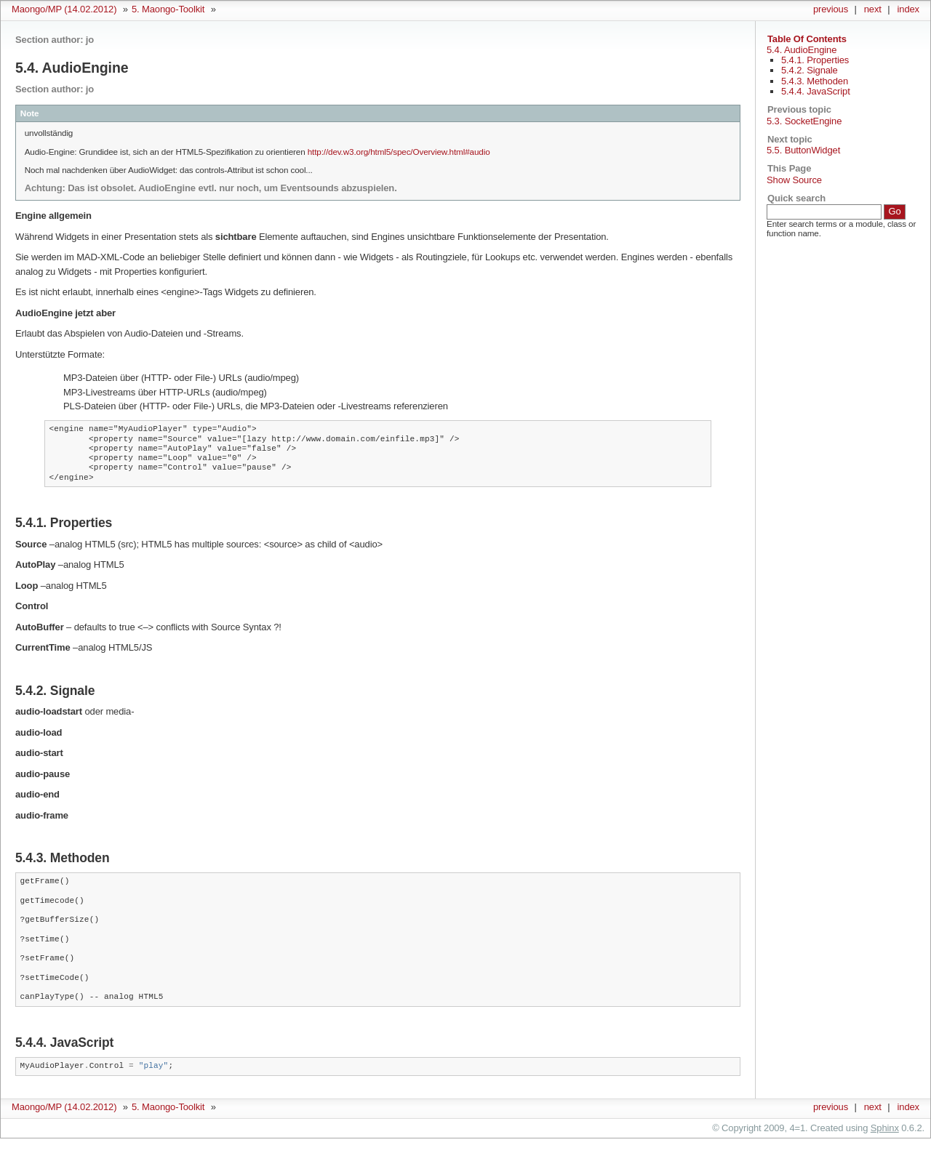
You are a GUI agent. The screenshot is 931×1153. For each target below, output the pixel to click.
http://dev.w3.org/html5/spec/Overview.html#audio (399, 151)
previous (830, 9)
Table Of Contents (807, 38)
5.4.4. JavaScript (815, 91)
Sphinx (885, 1127)
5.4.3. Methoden (814, 81)
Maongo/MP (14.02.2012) (64, 9)
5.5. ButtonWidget (803, 150)
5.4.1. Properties (815, 60)
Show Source (794, 179)
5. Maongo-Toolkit (168, 9)
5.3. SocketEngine (804, 121)
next (873, 9)
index (908, 9)
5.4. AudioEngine (801, 49)
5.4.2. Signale (809, 70)
